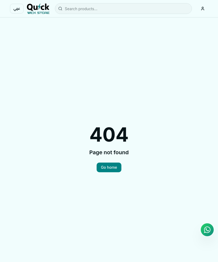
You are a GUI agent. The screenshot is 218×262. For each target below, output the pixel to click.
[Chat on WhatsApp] (207, 229)
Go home (109, 167)
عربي (16, 8)
